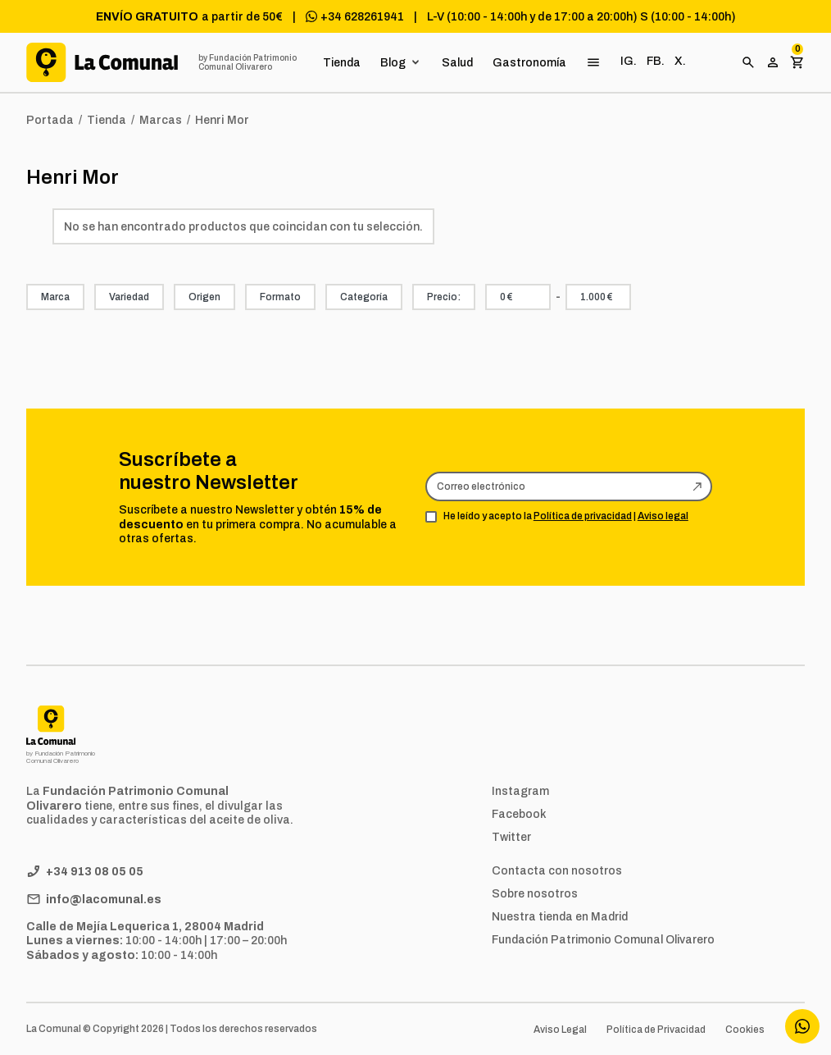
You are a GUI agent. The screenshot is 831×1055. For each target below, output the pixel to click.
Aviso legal (663, 516)
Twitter (511, 837)
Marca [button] (55, 297)
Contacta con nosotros (557, 870)
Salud (457, 62)
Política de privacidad (583, 516)
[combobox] (517, 297)
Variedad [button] (129, 297)
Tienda (342, 62)
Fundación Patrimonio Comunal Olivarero (603, 939)
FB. (656, 61)
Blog (393, 62)
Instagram (520, 791)
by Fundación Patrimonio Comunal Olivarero (247, 62)
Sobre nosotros (535, 893)
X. (680, 61)
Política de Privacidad (656, 1029)
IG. (628, 61)
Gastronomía (529, 62)
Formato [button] (280, 297)
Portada (50, 119)
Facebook (519, 814)
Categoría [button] (364, 297)
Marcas (160, 119)
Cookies (745, 1029)
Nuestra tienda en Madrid (560, 916)
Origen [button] (204, 297)
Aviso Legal (560, 1029)
